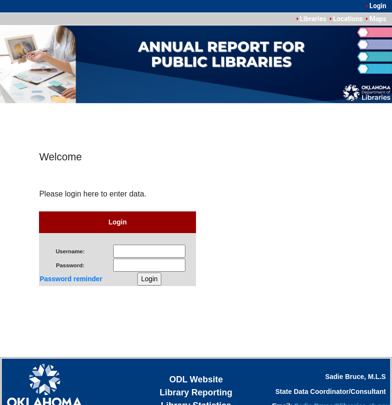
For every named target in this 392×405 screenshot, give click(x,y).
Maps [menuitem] (377, 19)
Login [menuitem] (377, 6)
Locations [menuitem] (348, 19)
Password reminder (70, 279)
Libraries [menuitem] (313, 19)
